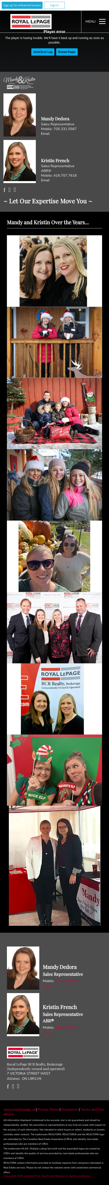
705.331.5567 (65, 129)
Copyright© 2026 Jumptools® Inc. (22, 1176)
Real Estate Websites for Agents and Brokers (66, 1176)
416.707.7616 (65, 175)
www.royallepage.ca (19, 1109)
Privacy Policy (49, 1109)
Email (45, 133)
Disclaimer (70, 1109)
